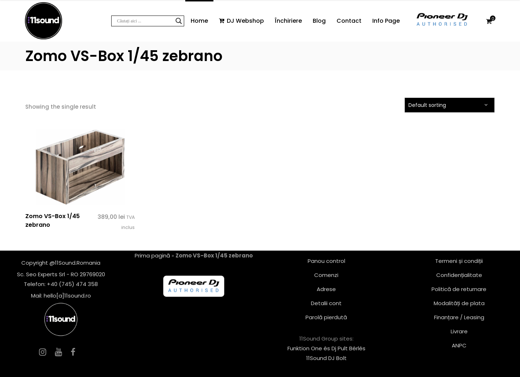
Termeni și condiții (459, 261)
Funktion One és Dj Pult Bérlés (326, 348)
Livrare (459, 331)
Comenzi (326, 275)
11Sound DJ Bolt (326, 358)
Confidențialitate (459, 275)
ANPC (459, 345)
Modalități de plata (459, 303)
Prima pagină (152, 255)
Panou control (326, 261)
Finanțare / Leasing (459, 317)
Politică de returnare (459, 289)
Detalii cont (326, 303)
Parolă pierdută (326, 317)
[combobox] (449, 105)
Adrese (326, 289)
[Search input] (144, 21)
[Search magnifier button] (179, 21)
